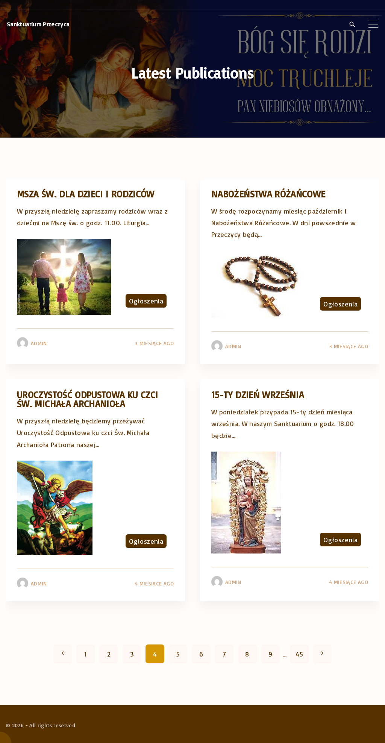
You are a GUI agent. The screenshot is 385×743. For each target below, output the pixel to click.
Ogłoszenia (146, 301)
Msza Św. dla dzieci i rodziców (86, 194)
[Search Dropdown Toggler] (352, 24)
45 (299, 654)
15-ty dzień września (257, 394)
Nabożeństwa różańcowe (268, 194)
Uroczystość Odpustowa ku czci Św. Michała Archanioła (87, 399)
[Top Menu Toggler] (373, 24)
